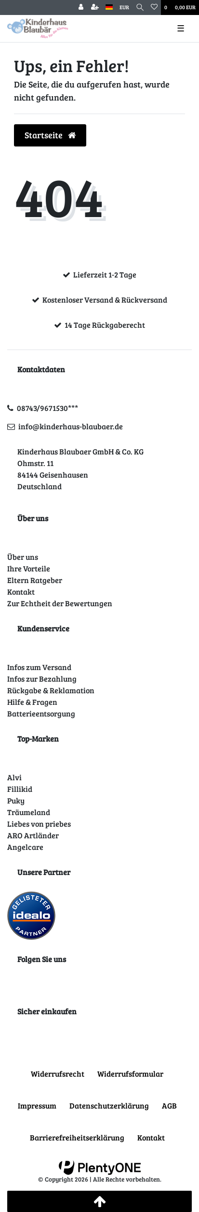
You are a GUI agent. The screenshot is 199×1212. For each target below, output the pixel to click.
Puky (16, 800)
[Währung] (124, 7)
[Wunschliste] (154, 7)
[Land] (109, 7)
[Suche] (140, 7)
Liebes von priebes (39, 823)
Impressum (37, 1105)
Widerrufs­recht (57, 1073)
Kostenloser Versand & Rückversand (104, 299)
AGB (169, 1105)
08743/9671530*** (47, 408)
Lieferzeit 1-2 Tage (104, 274)
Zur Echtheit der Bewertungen (59, 603)
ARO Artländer (33, 835)
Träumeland (28, 812)
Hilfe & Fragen (32, 702)
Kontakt (21, 591)
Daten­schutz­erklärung (109, 1105)
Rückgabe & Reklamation (50, 690)
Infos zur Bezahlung (42, 678)
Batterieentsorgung (41, 713)
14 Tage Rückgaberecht (105, 325)
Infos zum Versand (39, 667)
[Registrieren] (95, 7)
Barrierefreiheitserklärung (77, 1137)
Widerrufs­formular (130, 1073)
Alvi (14, 777)
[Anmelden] (81, 7)
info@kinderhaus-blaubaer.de (70, 426)
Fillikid (19, 789)
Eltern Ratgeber (34, 580)
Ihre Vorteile (28, 568)
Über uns (22, 557)
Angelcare (25, 847)
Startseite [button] (50, 135)
